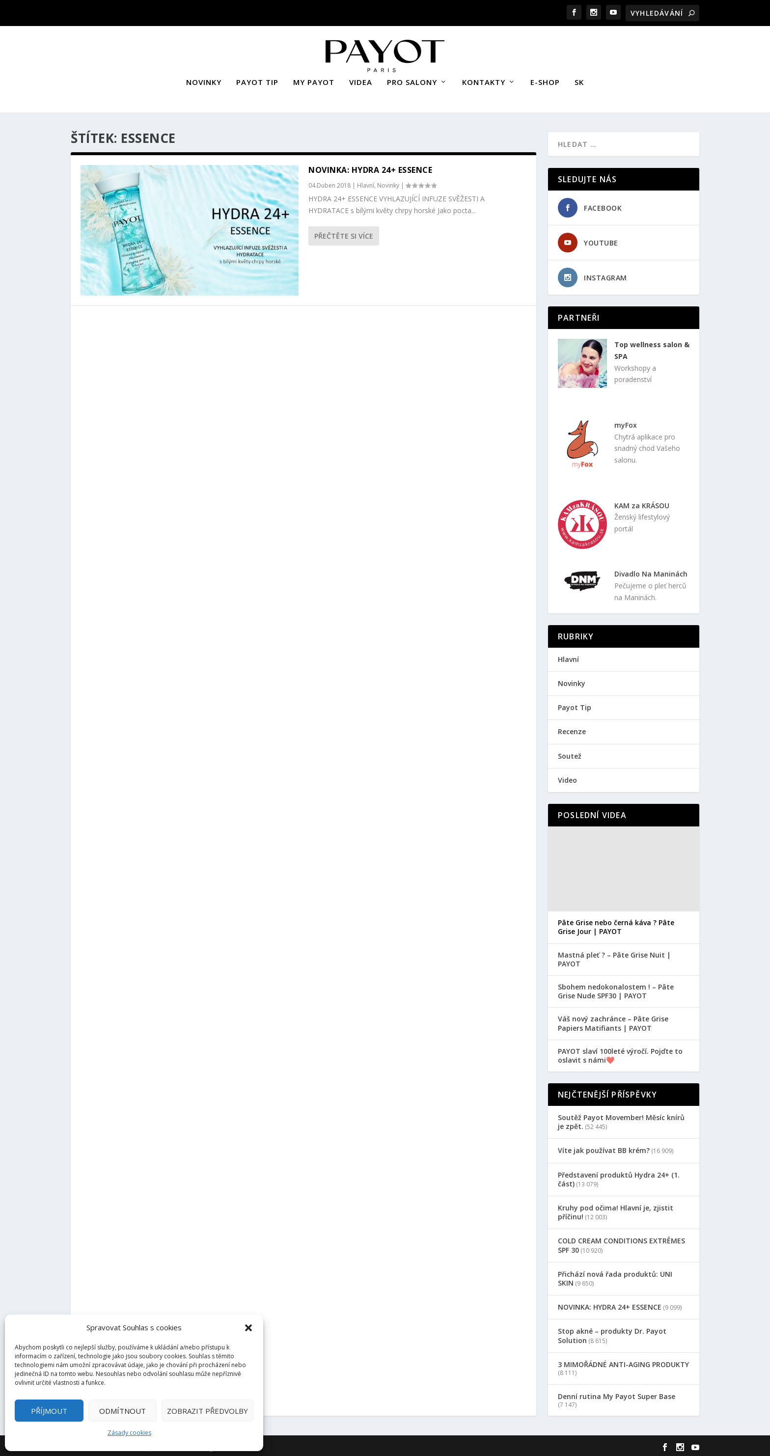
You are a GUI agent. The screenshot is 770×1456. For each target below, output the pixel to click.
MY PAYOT (313, 80)
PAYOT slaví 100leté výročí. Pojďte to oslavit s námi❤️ (620, 1053)
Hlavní (365, 183)
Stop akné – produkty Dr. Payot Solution (612, 1333)
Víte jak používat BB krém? (604, 1148)
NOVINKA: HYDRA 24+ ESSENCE (370, 167)
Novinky (388, 183)
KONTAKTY (483, 80)
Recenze (572, 729)
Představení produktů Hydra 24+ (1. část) (619, 1177)
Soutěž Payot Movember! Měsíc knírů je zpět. (621, 1119)
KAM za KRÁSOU (641, 503)
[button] (248, 1328)
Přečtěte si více (343, 233)
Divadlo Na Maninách (651, 571)
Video (567, 777)
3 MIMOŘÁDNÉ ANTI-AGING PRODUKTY (623, 1362)
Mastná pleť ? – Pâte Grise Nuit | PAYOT (614, 957)
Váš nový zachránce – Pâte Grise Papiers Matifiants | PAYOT (613, 1021)
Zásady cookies (129, 1433)
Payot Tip (574, 705)
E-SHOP (545, 80)
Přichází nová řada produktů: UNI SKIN (615, 1276)
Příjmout (49, 1411)
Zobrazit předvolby (207, 1411)
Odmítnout (122, 1411)
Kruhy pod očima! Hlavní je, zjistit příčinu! (615, 1210)
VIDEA (360, 80)
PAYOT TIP (257, 80)
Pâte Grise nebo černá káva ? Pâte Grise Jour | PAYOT (616, 925)
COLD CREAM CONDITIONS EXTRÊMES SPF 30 (621, 1243)
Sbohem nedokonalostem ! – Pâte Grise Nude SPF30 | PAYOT (616, 989)
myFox (625, 422)
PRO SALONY (412, 80)
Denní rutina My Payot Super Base (616, 1394)
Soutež (569, 753)
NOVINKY (203, 80)
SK (579, 80)
